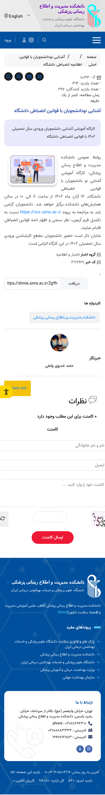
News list (17, 388)
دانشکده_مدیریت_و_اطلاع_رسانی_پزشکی (64, 317)
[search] (44, 40)
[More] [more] (63, 612)
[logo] (52, 586)
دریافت (74, 283)
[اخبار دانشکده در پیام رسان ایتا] (24, 40)
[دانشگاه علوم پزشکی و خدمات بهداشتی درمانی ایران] (52, 662)
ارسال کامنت (52, 537)
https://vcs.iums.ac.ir (40, 212)
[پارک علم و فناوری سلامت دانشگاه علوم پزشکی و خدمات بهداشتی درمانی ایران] (52, 644)
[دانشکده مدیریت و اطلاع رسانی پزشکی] (31, 40)
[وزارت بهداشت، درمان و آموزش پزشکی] (52, 669)
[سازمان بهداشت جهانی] (52, 677)
